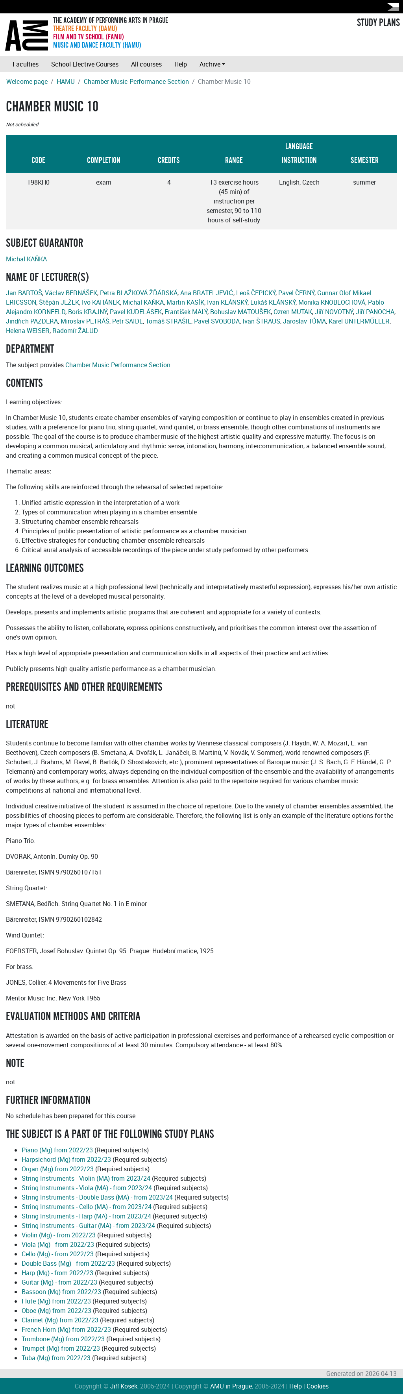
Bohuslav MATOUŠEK (240, 311)
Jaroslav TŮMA (304, 321)
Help (180, 64)
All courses (146, 64)
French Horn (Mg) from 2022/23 (66, 1329)
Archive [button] (210, 64)
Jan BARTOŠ (24, 292)
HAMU (66, 81)
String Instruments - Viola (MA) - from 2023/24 (87, 1187)
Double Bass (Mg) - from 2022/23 (68, 1263)
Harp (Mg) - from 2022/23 (57, 1272)
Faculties (26, 64)
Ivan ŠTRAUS (261, 321)
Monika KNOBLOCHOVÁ (331, 302)
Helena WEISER (28, 330)
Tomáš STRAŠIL (168, 321)
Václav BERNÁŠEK (71, 292)
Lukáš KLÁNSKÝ (273, 302)
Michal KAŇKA (26, 259)
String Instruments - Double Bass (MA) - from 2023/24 (97, 1197)
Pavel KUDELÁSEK (136, 311)
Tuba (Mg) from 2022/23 (56, 1357)
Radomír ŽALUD (75, 330)
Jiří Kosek (123, 1386)
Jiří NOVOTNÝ (334, 311)
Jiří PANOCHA (375, 311)
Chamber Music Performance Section (136, 81)
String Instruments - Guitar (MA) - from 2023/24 (88, 1225)
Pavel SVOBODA (217, 321)
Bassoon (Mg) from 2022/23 (61, 1291)
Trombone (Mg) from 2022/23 (63, 1339)
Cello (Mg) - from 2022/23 (58, 1254)
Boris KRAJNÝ (87, 311)
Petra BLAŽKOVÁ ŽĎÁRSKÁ (138, 292)
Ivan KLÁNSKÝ (227, 302)
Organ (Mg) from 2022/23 (58, 1169)
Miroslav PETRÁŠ (85, 321)
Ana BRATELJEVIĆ (206, 292)
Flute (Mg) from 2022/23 (56, 1301)
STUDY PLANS (378, 22)
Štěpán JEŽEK (59, 302)
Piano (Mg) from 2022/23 (57, 1150)
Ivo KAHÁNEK (101, 302)
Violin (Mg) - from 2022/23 (59, 1235)
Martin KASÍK (185, 302)
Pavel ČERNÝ (296, 292)
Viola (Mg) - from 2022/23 (58, 1244)
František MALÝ (186, 311)
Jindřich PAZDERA (32, 321)
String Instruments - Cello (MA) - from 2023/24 (87, 1206)
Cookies (318, 1386)
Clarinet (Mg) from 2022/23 (60, 1320)
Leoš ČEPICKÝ (255, 292)
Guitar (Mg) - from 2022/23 (59, 1282)
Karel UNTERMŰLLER (359, 321)
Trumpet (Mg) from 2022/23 (61, 1348)
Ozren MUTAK (293, 311)
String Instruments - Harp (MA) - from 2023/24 (86, 1216)
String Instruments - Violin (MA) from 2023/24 (86, 1178)
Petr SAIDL (127, 321)
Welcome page (27, 81)
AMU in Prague (231, 1386)
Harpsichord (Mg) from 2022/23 (66, 1159)
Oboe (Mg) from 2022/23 (56, 1310)
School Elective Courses (84, 64)
